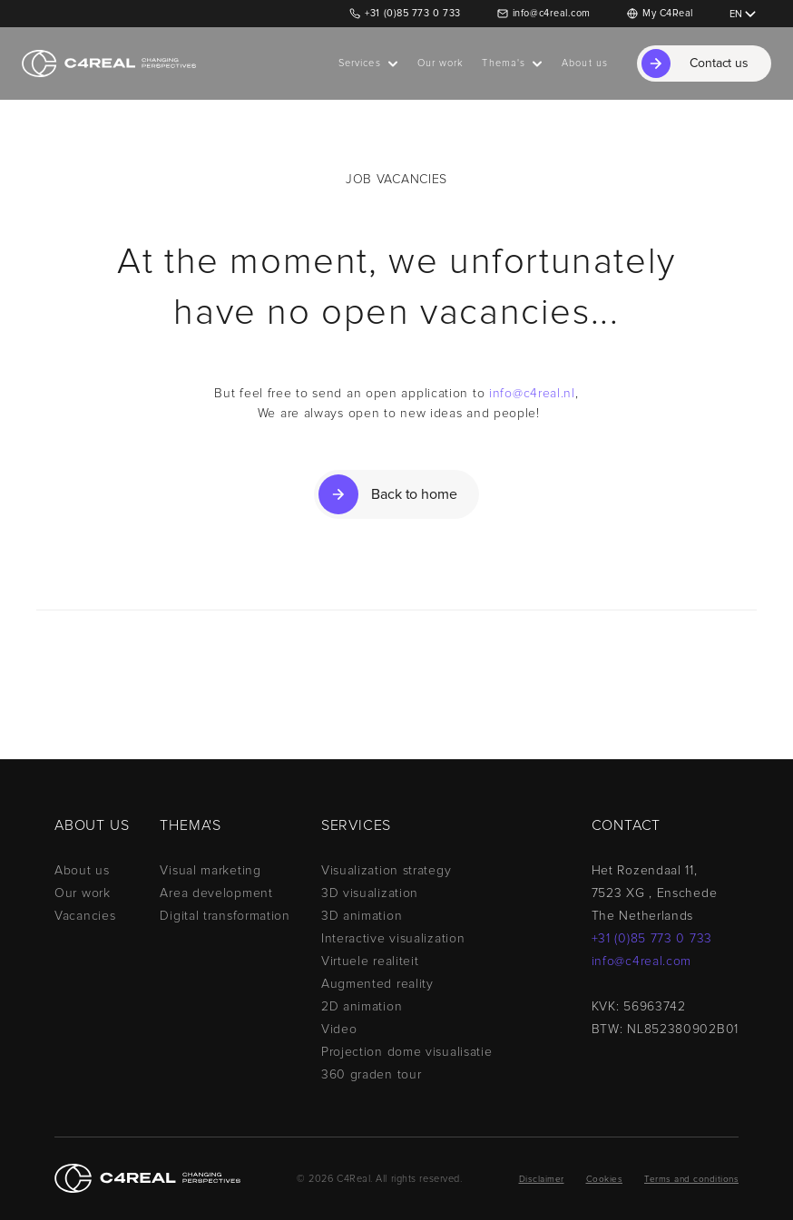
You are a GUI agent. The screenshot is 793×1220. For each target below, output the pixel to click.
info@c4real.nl (532, 393)
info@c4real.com (552, 13)
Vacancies (84, 916)
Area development (216, 893)
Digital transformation (224, 916)
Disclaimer (541, 1179)
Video (339, 1029)
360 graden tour (371, 1075)
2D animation (361, 1006)
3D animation (361, 916)
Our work (82, 893)
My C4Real (667, 13)
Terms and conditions (691, 1179)
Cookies (604, 1179)
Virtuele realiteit (370, 961)
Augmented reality (377, 984)
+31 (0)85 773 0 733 (412, 13)
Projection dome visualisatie (407, 1052)
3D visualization (369, 893)
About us (82, 870)
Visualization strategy (386, 870)
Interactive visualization (393, 938)
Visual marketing (210, 870)
